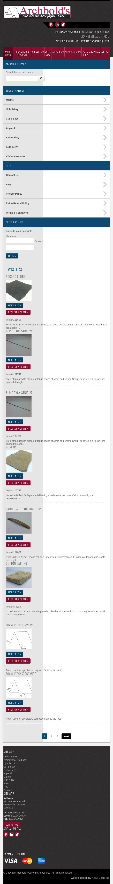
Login (107, 41)
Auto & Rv (85, 53)
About (92, 51)
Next (66, 736)
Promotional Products (22, 53)
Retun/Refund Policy (17, 203)
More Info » (14, 305)
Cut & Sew (48, 53)
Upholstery (38, 51)
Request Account (91, 41)
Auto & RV (12, 147)
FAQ (8, 184)
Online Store (8, 53)
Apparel (69, 51)
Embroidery (58, 51)
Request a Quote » (18, 312)
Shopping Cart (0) (68, 41)
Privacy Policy (14, 194)
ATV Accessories (15, 156)
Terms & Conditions (17, 212)
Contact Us (12, 175)
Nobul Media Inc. (101, 877)
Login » (12, 256)
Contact (105, 51)
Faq (98, 51)
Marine (78, 51)
